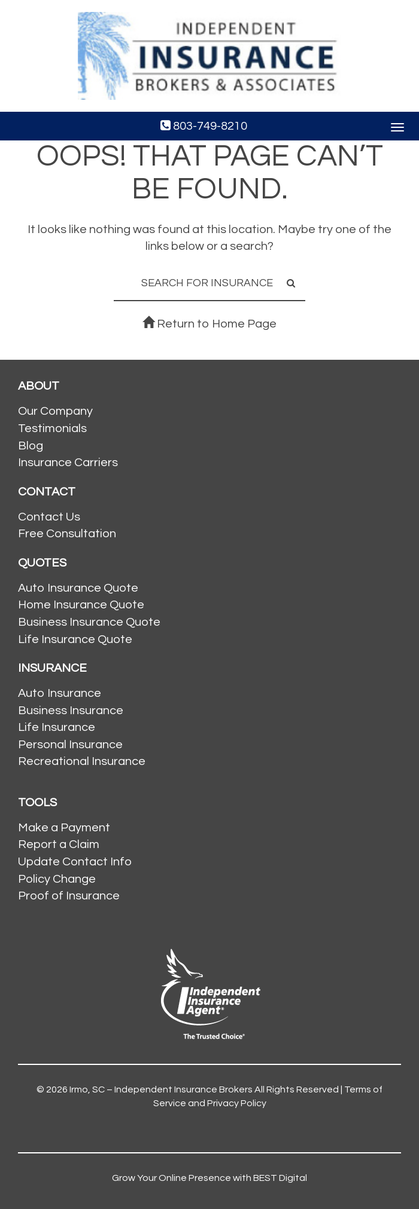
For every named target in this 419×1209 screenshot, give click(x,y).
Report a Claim (58, 844)
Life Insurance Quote (75, 639)
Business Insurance (70, 711)
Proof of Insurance (69, 896)
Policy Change (57, 879)
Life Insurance (56, 727)
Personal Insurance (70, 745)
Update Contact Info (75, 862)
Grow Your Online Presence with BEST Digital (209, 1178)
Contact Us (49, 517)
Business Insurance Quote (89, 622)
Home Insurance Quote (81, 605)
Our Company (55, 411)
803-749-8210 (203, 126)
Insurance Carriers (68, 463)
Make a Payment (64, 828)
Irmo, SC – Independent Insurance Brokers (161, 1089)
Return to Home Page (209, 324)
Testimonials (52, 428)
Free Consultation (67, 534)
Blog (30, 446)
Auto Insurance (59, 693)
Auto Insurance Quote (78, 588)
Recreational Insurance (81, 761)
